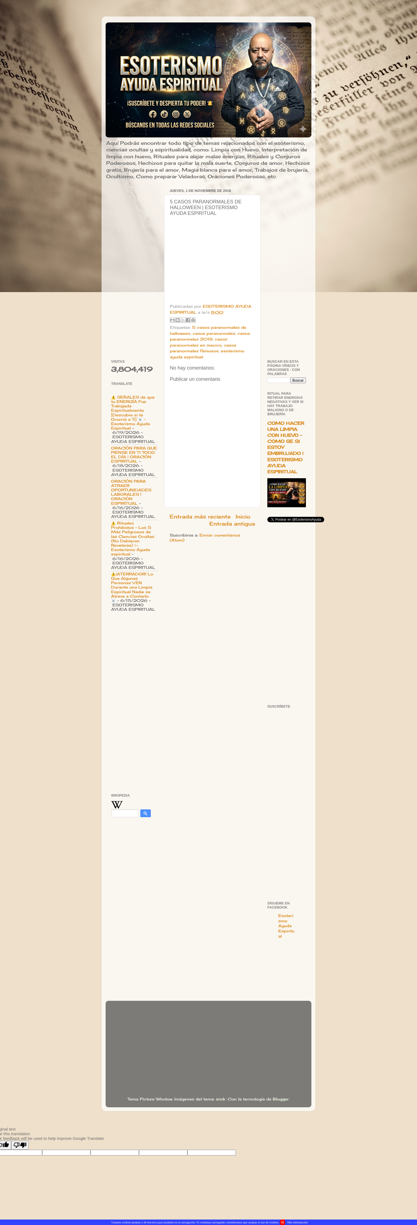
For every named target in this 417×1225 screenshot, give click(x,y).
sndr (220, 1099)
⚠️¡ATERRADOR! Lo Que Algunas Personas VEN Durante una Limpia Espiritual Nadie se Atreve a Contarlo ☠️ (132, 587)
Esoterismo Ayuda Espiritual (286, 926)
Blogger (281, 1099)
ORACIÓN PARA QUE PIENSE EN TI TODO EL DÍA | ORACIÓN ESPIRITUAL (134, 455)
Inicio (243, 516)
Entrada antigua (232, 523)
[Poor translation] (20, 1145)
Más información (297, 1222)
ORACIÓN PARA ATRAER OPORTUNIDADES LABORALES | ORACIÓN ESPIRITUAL (131, 492)
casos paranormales (214, 333)
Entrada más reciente (200, 516)
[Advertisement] (134, 269)
